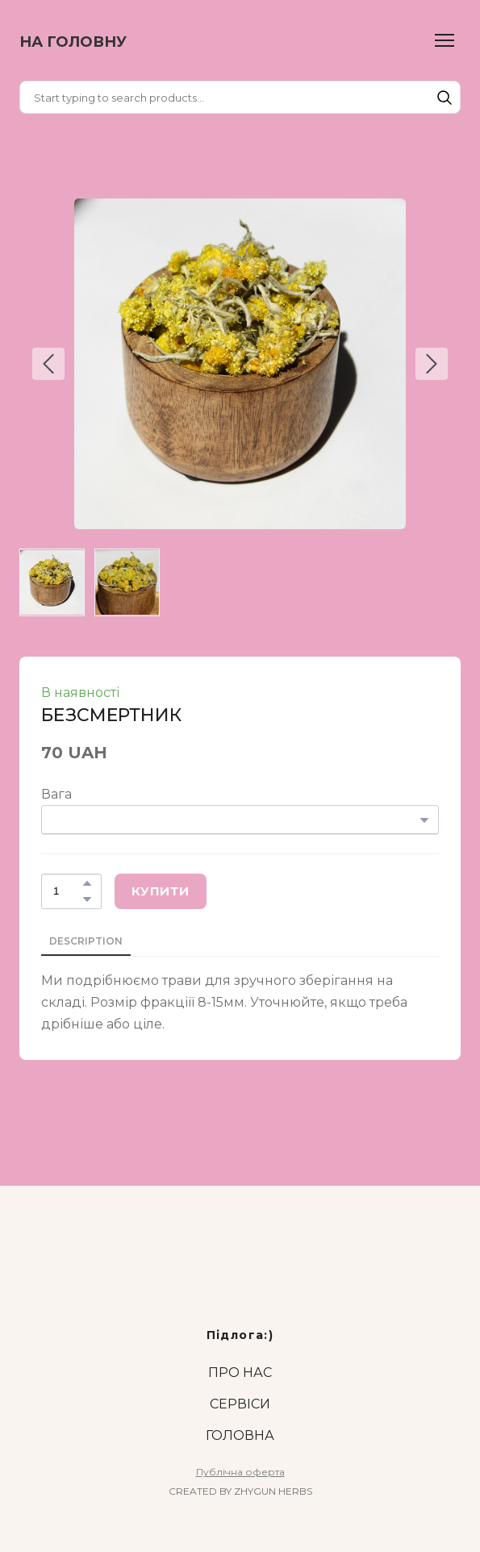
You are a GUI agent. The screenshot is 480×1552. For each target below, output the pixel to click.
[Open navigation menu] (444, 40)
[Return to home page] (73, 40)
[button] (444, 97)
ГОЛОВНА (240, 1435)
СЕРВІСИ (240, 1404)
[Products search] (240, 97)
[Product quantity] (67, 891)
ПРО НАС (240, 1372)
